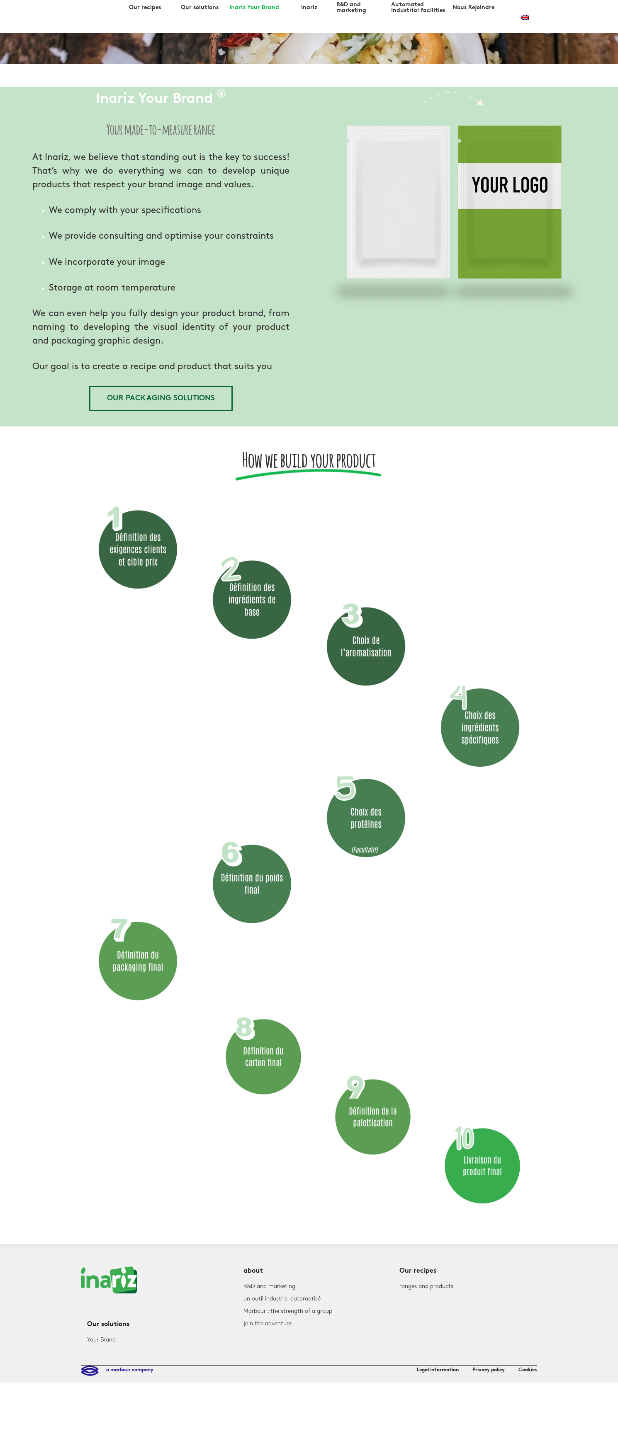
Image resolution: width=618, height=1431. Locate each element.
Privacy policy (488, 1370)
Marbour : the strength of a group (287, 1311)
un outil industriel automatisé (282, 1298)
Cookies (527, 1370)
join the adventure (267, 1323)
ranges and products (426, 1286)
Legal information (438, 1370)
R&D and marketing (269, 1286)
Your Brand (101, 1339)
